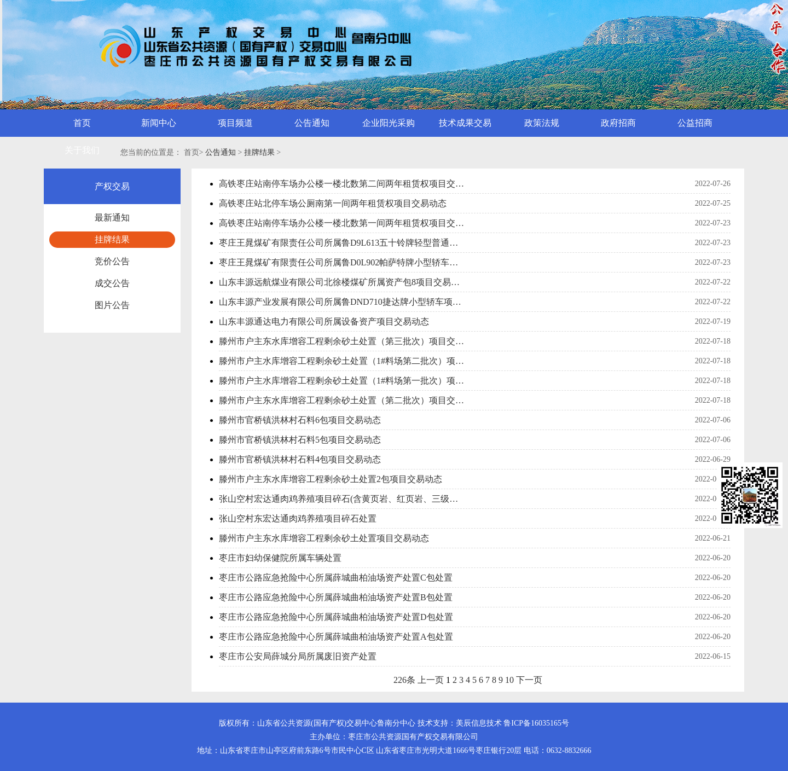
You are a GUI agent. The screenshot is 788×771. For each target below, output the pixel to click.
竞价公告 (112, 261)
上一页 (431, 680)
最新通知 (112, 217)
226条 (404, 680)
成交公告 (112, 283)
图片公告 (112, 305)
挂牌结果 (259, 152)
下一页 (529, 680)
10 (509, 680)
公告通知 (220, 152)
